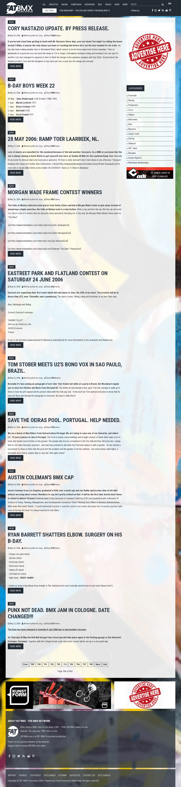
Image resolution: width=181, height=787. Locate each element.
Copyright (35, 775)
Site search (104, 775)
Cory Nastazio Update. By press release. (58, 28)
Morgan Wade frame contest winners (55, 192)
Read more (15, 66)
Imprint (12, 775)
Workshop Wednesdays (138, 162)
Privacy (23, 775)
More (125, 4)
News (117, 4)
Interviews (90, 4)
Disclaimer (49, 775)
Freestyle (53, 4)
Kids (100, 4)
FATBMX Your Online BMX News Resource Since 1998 (23, 7)
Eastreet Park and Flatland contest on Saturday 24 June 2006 (58, 276)
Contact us (89, 775)
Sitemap (62, 775)
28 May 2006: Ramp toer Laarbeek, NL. (53, 139)
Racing (65, 4)
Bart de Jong (37, 35)
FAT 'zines (132, 148)
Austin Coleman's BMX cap (41, 477)
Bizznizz (132, 129)
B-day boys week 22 (31, 85)
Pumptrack (76, 4)
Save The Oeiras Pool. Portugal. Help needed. (64, 420)
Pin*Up (131, 138)
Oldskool (132, 143)
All (44, 4)
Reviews (132, 153)
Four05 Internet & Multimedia (69, 780)
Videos (108, 4)
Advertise (75, 775)
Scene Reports (135, 158)
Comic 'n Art (133, 134)
